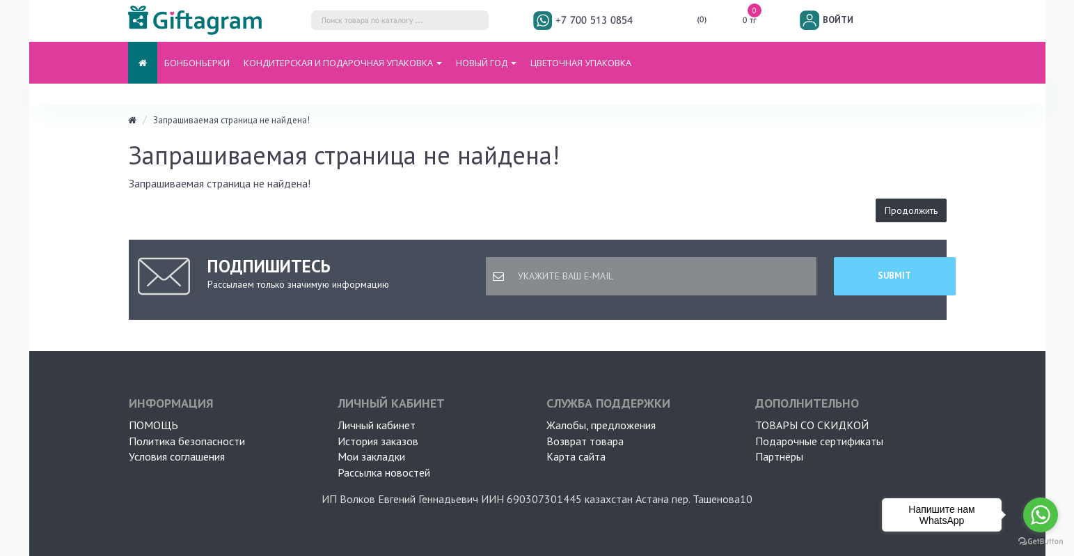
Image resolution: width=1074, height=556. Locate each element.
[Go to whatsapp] (1040, 514)
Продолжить (911, 210)
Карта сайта (576, 456)
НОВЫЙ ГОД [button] (486, 62)
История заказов (378, 441)
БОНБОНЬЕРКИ (197, 62)
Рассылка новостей (384, 472)
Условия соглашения (177, 456)
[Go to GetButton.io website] (1040, 541)
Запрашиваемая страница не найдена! (231, 120)
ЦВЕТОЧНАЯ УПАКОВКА (580, 62)
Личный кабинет (377, 425)
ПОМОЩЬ (153, 425)
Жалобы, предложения (601, 425)
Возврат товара (585, 441)
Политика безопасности (187, 441)
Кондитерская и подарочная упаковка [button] (343, 62)
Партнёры (779, 456)
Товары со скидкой (812, 425)
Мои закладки (371, 456)
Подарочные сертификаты (819, 441)
